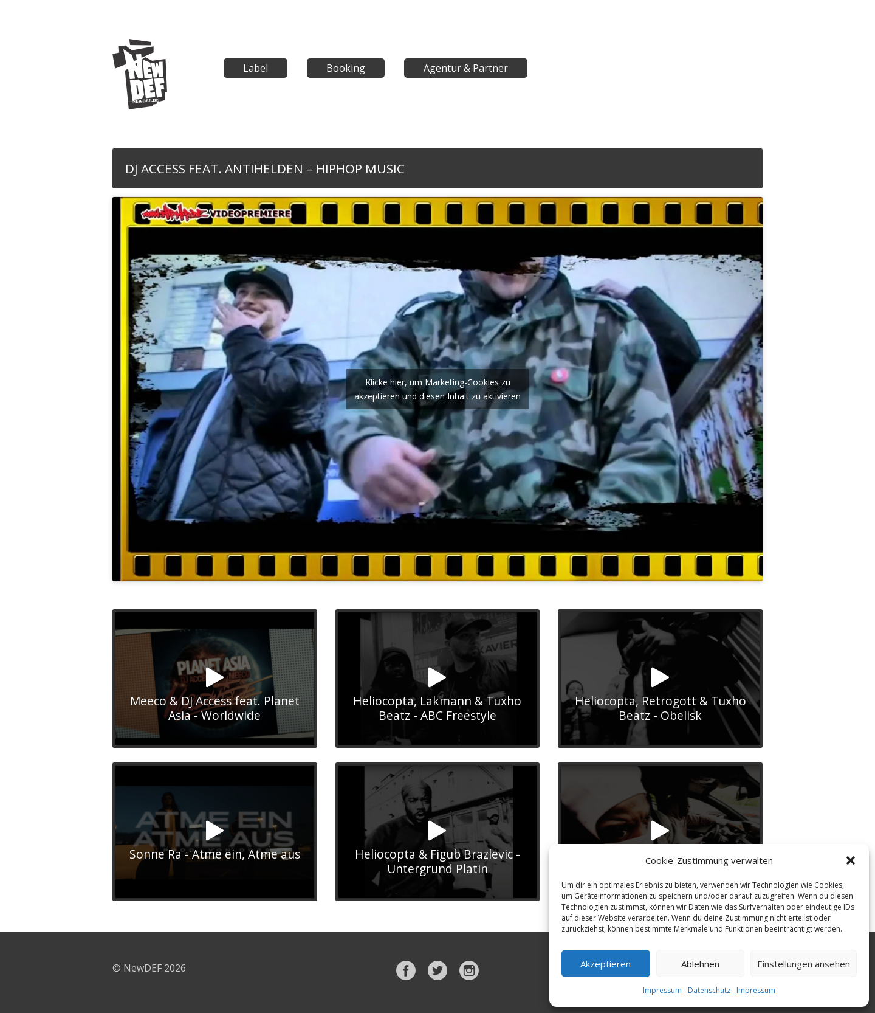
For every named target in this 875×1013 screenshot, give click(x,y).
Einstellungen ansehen (803, 964)
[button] (851, 860)
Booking (345, 68)
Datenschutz (709, 990)
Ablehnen (700, 964)
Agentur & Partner (466, 68)
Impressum (662, 990)
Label (255, 68)
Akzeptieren (605, 964)
